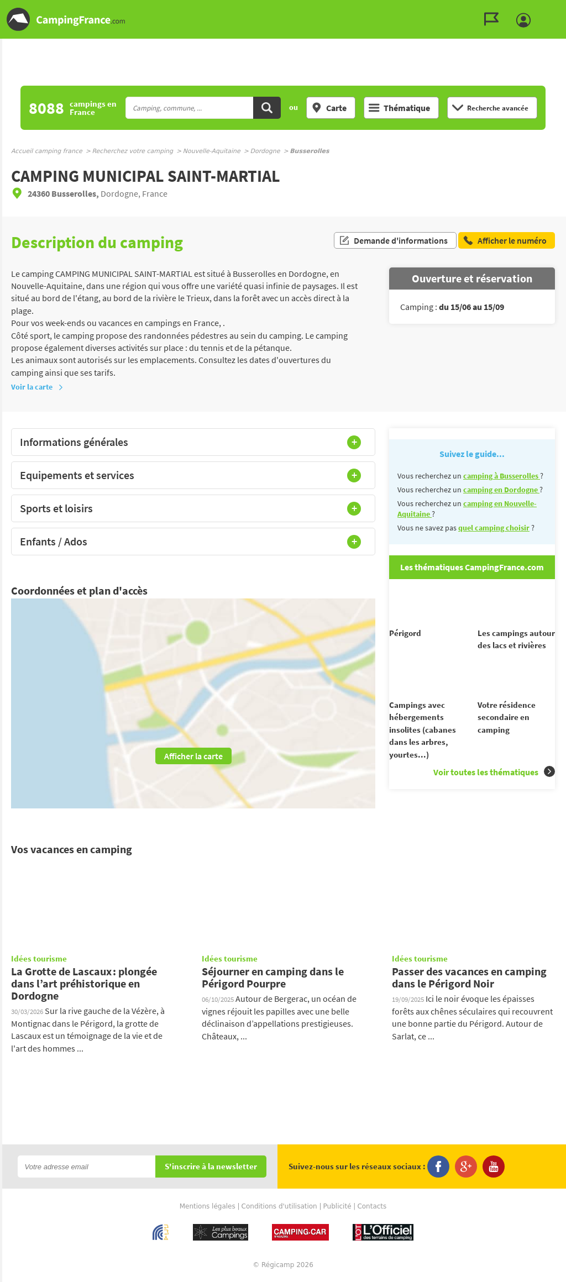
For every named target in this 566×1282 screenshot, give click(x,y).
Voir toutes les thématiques (494, 791)
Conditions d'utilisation (279, 1207)
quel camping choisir (494, 528)
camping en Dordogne (501, 490)
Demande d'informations (393, 242)
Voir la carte (37, 387)
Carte (329, 107)
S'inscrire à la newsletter (211, 1167)
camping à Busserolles (501, 476)
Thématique (399, 107)
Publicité (337, 1207)
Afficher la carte (193, 755)
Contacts (371, 1207)
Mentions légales (207, 1207)
